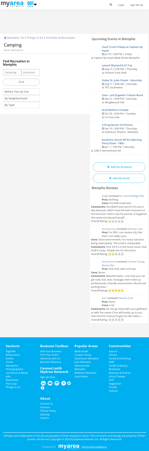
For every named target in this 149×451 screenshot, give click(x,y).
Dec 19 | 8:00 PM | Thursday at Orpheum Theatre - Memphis (119, 128)
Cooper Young (82, 354)
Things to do (35, 38)
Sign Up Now (47, 377)
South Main (81, 376)
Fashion (113, 390)
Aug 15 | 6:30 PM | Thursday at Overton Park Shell (119, 69)
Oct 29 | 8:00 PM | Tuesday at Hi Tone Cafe (119, 113)
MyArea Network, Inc (86, 439)
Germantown (82, 365)
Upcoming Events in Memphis (113, 39)
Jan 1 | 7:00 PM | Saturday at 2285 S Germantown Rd (119, 145)
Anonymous (109, 229)
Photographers (14, 369)
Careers (44, 418)
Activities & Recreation (60, 38)
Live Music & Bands (17, 372)
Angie (105, 196)
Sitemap (45, 414)
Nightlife (11, 351)
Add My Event (119, 178)
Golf (111, 380)
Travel (9, 362)
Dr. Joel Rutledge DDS (132, 196)
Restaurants (13, 354)
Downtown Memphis (86, 358)
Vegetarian (115, 383)
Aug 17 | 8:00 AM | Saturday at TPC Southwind (119, 83)
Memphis (79, 369)
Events (10, 358)
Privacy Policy (48, 410)
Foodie (113, 387)
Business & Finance (120, 372)
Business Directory (51, 362)
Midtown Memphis (85, 372)
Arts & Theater (117, 376)
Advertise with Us (50, 358)
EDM (111, 362)
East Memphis (82, 362)
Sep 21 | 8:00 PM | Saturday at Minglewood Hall (119, 98)
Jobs (8, 376)
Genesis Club (135, 229)
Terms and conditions (94, 446)
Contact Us (46, 403)
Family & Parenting (120, 358)
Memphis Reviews (105, 188)
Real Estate (12, 380)
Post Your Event (49, 354)
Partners (45, 407)
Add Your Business (51, 351)
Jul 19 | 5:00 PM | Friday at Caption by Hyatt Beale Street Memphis (119, 52)
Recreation (12, 365)
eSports (113, 351)
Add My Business (119, 167)
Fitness (113, 354)
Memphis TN (14, 38)
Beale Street (81, 351)
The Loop (11, 383)
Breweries (114, 369)
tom (104, 298)
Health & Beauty (118, 365)
